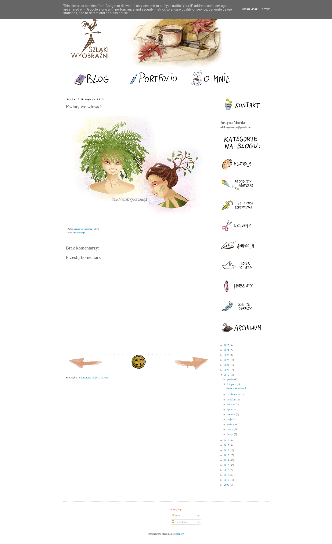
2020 (227, 370)
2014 (227, 460)
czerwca (231, 414)
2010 (227, 479)
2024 (227, 350)
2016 (227, 450)
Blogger (179, 533)
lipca (229, 409)
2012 (227, 470)
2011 (227, 475)
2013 (227, 465)
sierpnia (231, 404)
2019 (227, 374)
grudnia (231, 379)
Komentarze (179, 522)
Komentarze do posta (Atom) (93, 377)
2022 (227, 360)
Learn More (250, 9)
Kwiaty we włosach (236, 388)
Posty (176, 515)
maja (229, 419)
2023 (227, 355)
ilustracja (80, 232)
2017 (227, 445)
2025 (227, 345)
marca (230, 429)
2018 (227, 440)
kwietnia (231, 424)
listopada (232, 384)
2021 (227, 364)
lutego (230, 434)
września (232, 399)
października (234, 394)
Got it (266, 9)
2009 (227, 484)
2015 (227, 455)
